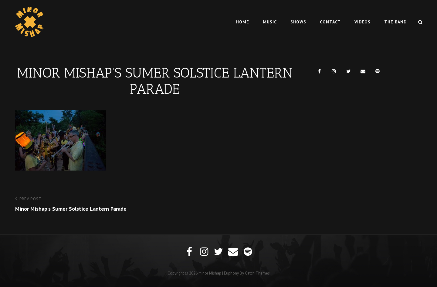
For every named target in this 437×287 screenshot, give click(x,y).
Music (270, 22)
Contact (330, 22)
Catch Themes (257, 273)
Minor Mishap (209, 273)
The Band (395, 22)
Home (242, 22)
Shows (298, 22)
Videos (362, 22)
